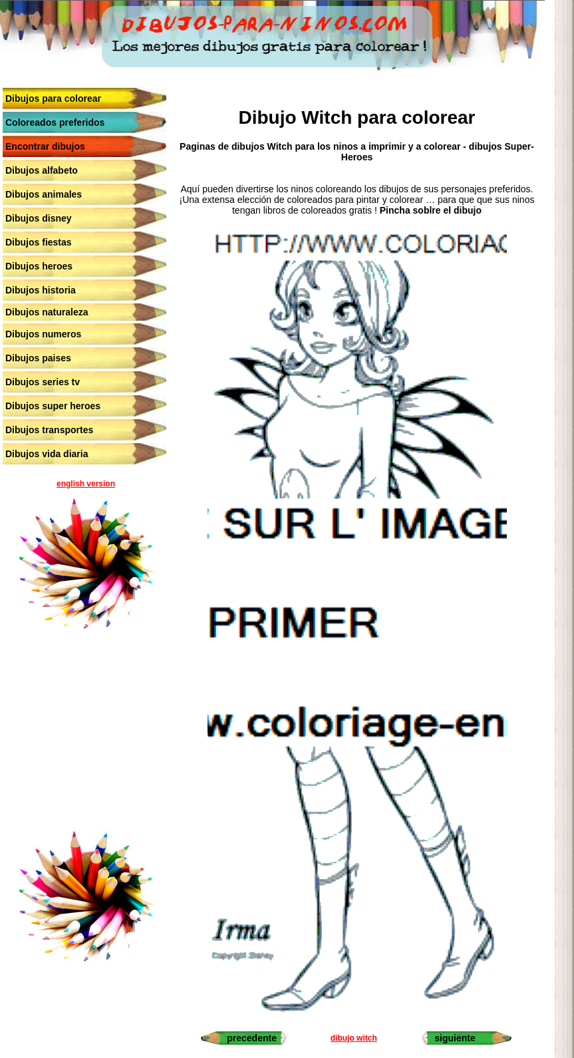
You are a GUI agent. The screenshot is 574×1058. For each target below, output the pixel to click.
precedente (252, 1038)
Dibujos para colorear (53, 98)
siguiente (454, 1038)
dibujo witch (354, 1038)
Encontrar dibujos (45, 146)
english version (86, 483)
